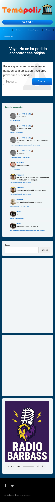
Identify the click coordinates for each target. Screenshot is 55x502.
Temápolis (20, 175)
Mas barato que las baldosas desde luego (23, 230)
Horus (19, 212)
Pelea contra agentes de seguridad (21, 145)
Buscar (48, 30)
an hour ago (16, 120)
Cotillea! (18, 30)
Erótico (12, 132)
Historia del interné (16, 182)
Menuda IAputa (14, 206)
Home (5, 30)
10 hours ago (27, 182)
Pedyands (20, 163)
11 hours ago (25, 206)
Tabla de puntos (8, 37)
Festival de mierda (15, 157)
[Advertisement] (27, 365)
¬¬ (10, 120)
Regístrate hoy (27, 22)
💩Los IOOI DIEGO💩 (25, 114)
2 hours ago (19, 132)
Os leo (12, 218)
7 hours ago (16, 169)
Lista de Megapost (33, 30)
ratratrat (20, 200)
